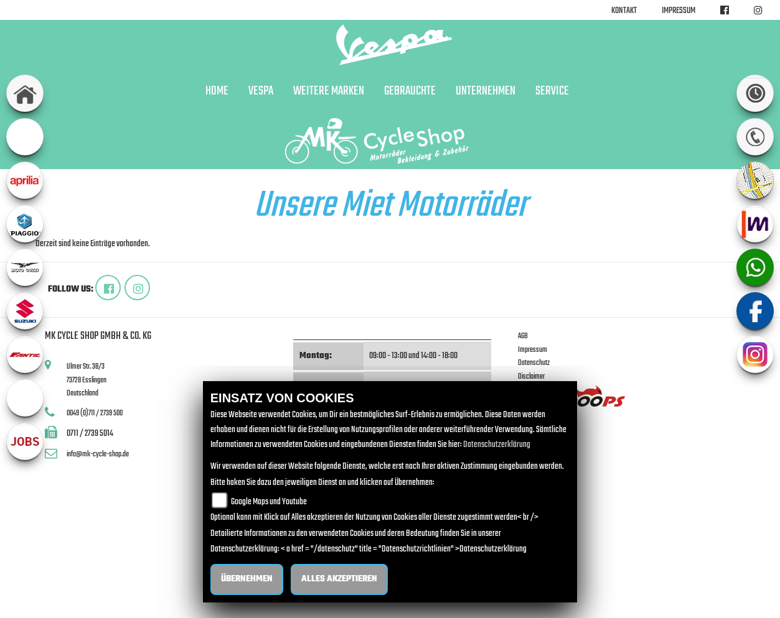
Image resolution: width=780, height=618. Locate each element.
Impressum (678, 11)
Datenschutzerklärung (496, 445)
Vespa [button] (260, 91)
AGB (523, 336)
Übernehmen (247, 579)
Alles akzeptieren (339, 579)
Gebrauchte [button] (410, 91)
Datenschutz (534, 362)
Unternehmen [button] (485, 91)
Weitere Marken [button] (328, 91)
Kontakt (624, 11)
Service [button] (552, 91)
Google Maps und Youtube (269, 502)
